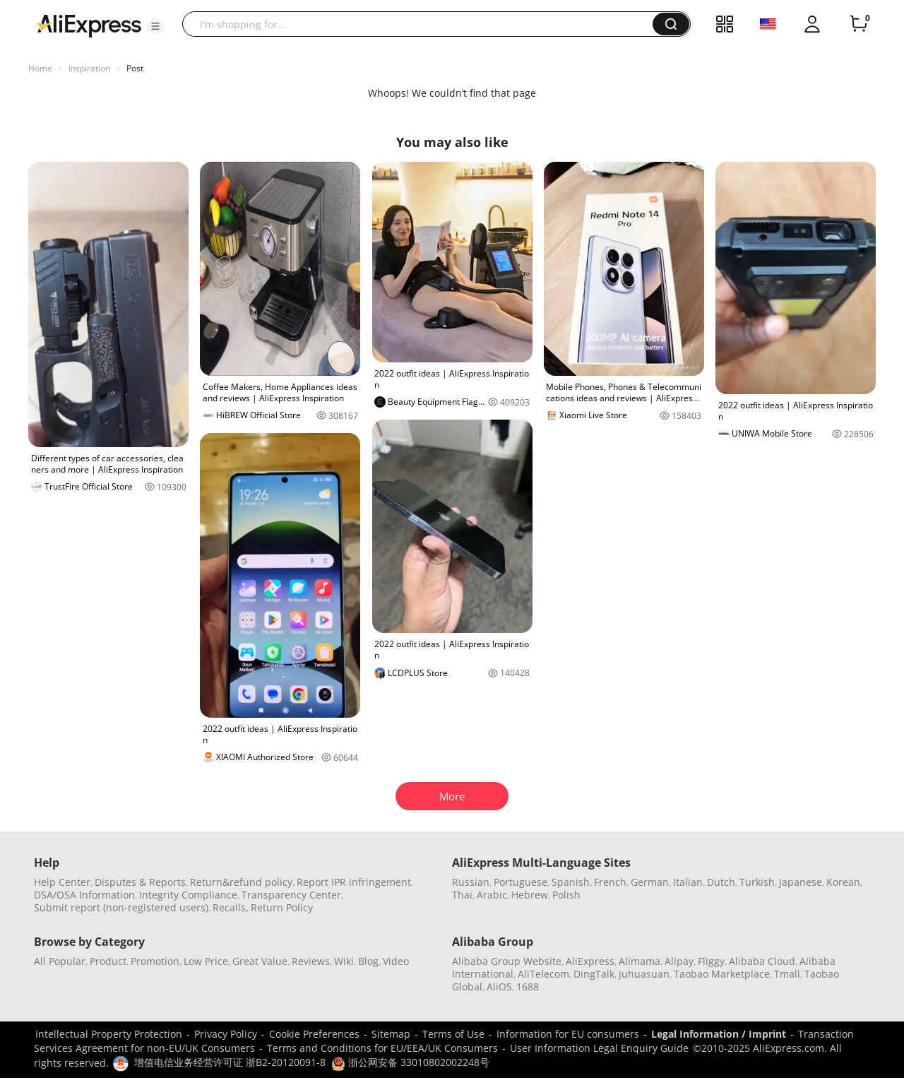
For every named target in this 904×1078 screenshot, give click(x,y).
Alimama (639, 961)
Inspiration (89, 68)
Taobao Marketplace (722, 974)
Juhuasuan (644, 974)
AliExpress (590, 961)
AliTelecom (543, 974)
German (650, 882)
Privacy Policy (225, 1034)
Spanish (571, 882)
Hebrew (529, 894)
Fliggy (711, 961)
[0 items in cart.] (859, 24)
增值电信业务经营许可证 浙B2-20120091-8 (230, 1062)
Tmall (787, 974)
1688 (527, 986)
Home (40, 68)
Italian (688, 882)
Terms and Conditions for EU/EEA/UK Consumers (382, 1048)
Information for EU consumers (567, 1034)
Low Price (206, 961)
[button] (155, 26)
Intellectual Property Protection (108, 1034)
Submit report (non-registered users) (121, 907)
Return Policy (282, 907)
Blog (368, 961)
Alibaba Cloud (762, 961)
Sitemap (390, 1034)
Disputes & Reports (140, 882)
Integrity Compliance (188, 894)
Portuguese (520, 882)
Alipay (679, 961)
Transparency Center (291, 894)
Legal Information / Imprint (718, 1034)
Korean (843, 882)
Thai (462, 894)
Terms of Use (453, 1034)
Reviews (311, 961)
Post (134, 68)
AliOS (499, 986)
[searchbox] (423, 24)
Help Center (62, 882)
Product (108, 961)
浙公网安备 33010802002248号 (410, 1062)
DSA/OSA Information (84, 894)
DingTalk (593, 974)
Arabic (492, 894)
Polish (566, 894)
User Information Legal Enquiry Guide (599, 1048)
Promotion (155, 961)
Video (396, 961)
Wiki (344, 961)
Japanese (800, 882)
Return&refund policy (241, 882)
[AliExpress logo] (89, 25)
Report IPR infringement (354, 882)
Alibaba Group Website (506, 961)
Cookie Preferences (314, 1034)
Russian (470, 882)
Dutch (721, 882)
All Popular (59, 961)
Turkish (757, 882)
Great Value (259, 961)
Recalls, (231, 907)
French (610, 882)
